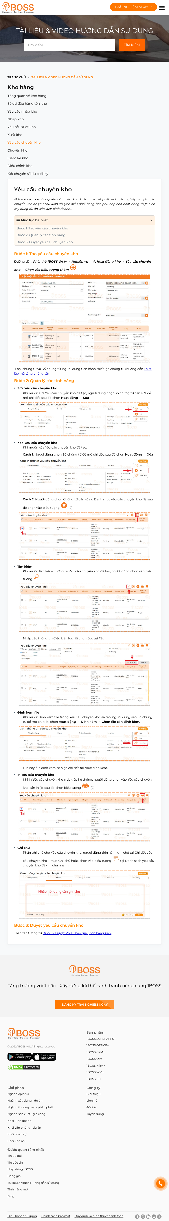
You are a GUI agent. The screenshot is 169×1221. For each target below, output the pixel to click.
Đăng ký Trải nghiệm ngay (85, 1005)
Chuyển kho (17, 150)
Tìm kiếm (132, 45)
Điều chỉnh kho (19, 166)
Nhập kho (15, 119)
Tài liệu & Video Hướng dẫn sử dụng (62, 77)
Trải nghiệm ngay (133, 7)
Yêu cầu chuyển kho (23, 142)
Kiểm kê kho (17, 158)
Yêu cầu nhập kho (22, 111)
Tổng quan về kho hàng (26, 96)
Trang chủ (16, 77)
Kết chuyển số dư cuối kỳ (27, 174)
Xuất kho (14, 135)
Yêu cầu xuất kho (21, 127)
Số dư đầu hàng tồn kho (27, 103)
